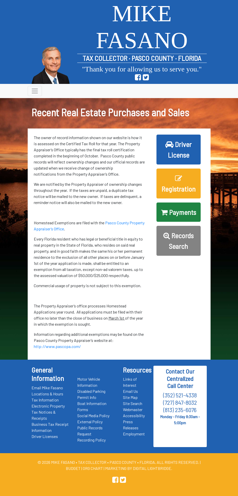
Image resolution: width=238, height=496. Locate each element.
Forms (82, 409)
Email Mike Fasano (47, 387)
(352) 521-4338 (180, 395)
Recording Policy (91, 439)
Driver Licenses (44, 436)
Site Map (130, 397)
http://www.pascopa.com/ (57, 346)
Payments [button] (178, 212)
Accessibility (134, 415)
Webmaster (132, 409)
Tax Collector (92, 462)
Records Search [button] (178, 240)
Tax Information (45, 399)
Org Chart (93, 468)
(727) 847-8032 (180, 402)
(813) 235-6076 (180, 409)
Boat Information (91, 403)
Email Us (130, 391)
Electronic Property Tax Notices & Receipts (48, 411)
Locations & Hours (47, 393)
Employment (134, 433)
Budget (73, 468)
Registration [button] (179, 184)
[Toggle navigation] (35, 91)
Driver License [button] (178, 149)
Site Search (132, 403)
